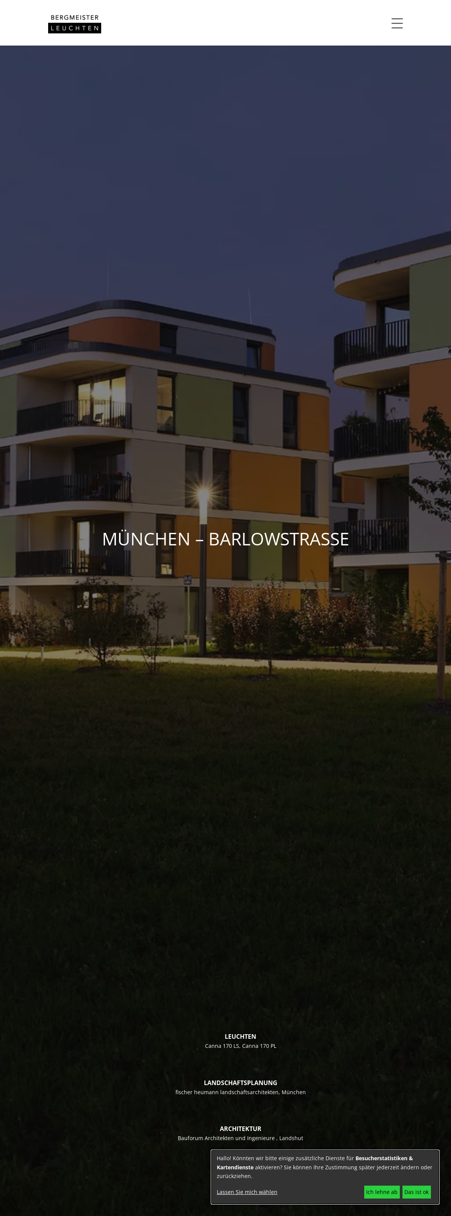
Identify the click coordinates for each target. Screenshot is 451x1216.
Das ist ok (416, 1192)
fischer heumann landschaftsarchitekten (227, 1092)
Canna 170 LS (222, 1045)
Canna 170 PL (259, 1045)
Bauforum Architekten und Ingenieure (227, 1138)
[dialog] (325, 1177)
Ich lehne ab (382, 1192)
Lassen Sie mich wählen (247, 1192)
